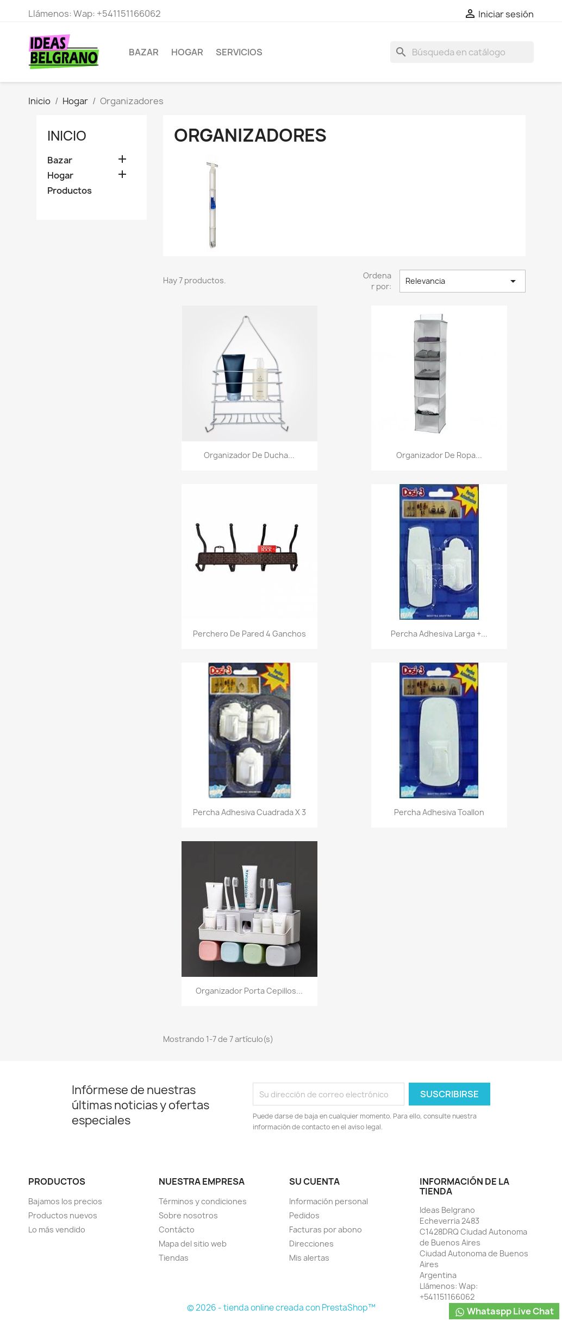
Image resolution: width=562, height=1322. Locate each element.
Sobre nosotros (188, 1215)
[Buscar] (462, 52)
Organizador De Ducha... (249, 455)
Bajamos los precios (65, 1201)
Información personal (328, 1201)
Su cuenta (314, 1181)
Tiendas (174, 1258)
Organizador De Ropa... (439, 455)
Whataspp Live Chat (504, 1311)
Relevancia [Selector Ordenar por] (462, 281)
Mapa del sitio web (193, 1243)
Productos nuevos (62, 1215)
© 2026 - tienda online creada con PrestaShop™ (281, 1307)
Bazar (144, 52)
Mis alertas (309, 1258)
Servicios (239, 52)
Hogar (187, 52)
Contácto (177, 1229)
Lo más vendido (56, 1229)
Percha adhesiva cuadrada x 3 (249, 812)
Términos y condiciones (203, 1201)
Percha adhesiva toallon (439, 812)
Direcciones (311, 1243)
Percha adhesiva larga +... (439, 633)
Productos (69, 190)
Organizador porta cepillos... (249, 991)
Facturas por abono (325, 1229)
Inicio (66, 135)
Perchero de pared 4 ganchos (249, 633)
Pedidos (304, 1215)
